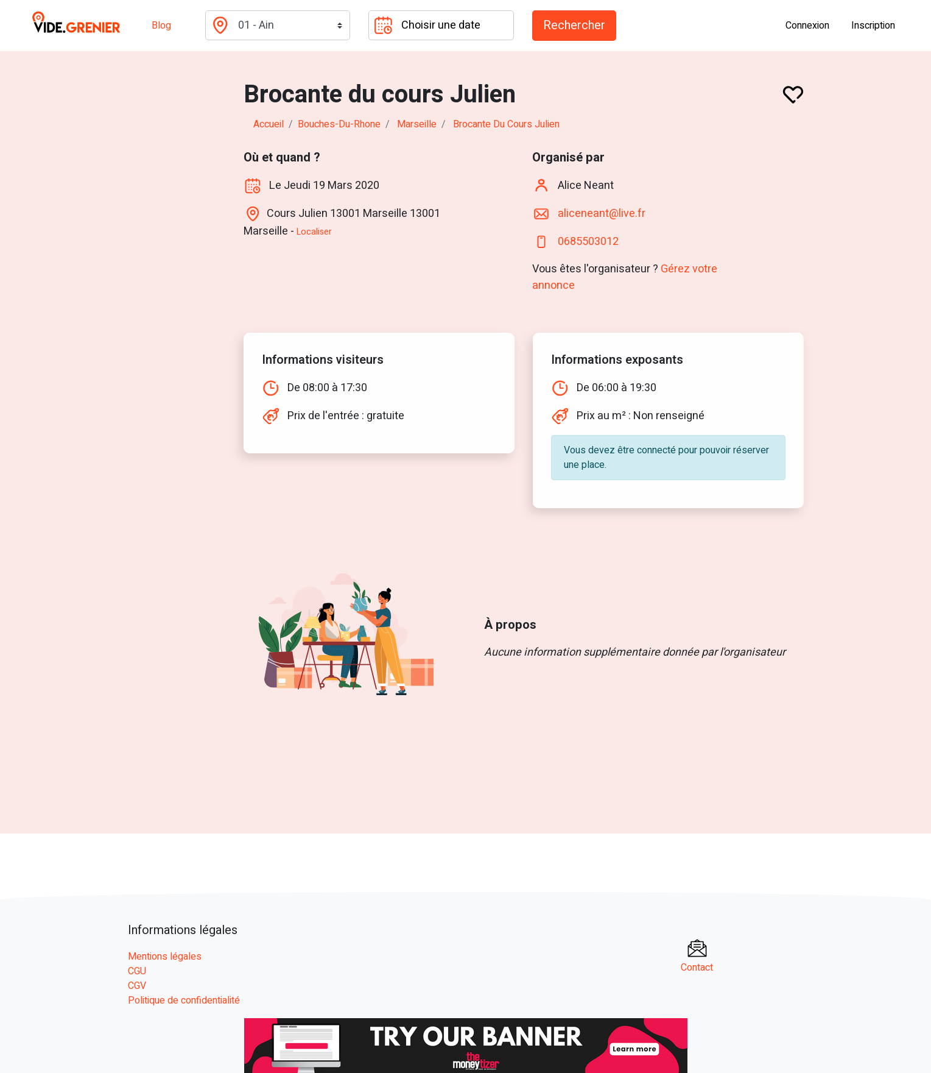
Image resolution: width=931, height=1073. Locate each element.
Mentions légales (165, 956)
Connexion (807, 25)
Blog (161, 25)
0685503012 (588, 241)
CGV (137, 986)
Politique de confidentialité (184, 1000)
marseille (417, 124)
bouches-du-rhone (339, 124)
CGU (137, 971)
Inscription (873, 25)
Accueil (268, 124)
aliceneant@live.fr (601, 213)
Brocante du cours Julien (506, 124)
